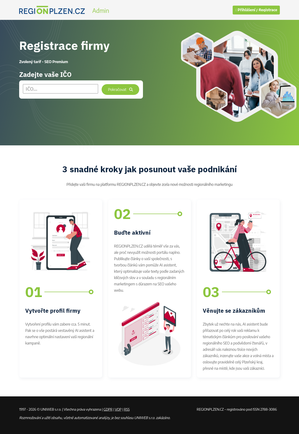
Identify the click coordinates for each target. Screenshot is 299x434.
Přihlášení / (246, 10)
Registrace (268, 10)
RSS (127, 409)
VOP (118, 409)
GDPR (107, 409)
